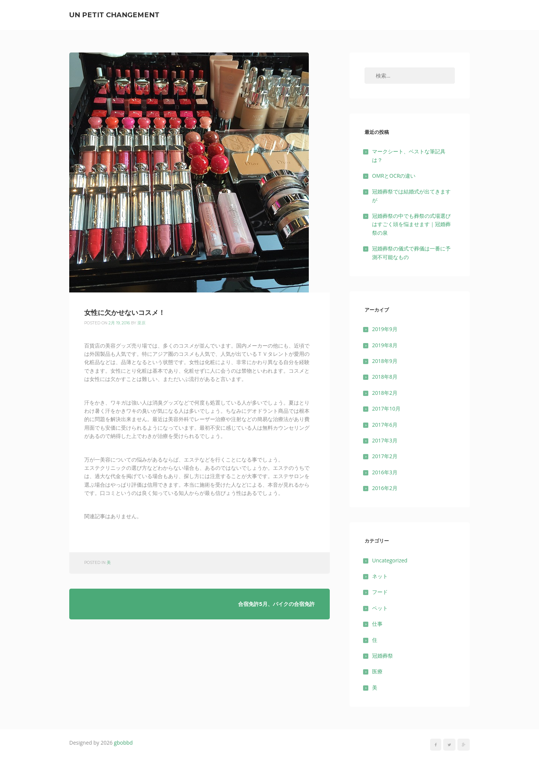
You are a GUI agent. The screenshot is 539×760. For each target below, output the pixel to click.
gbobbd (123, 742)
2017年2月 (385, 456)
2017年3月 (385, 440)
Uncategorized (389, 560)
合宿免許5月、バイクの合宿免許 (276, 604)
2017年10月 (386, 408)
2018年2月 (385, 392)
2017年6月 (385, 424)
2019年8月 (385, 345)
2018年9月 (385, 360)
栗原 (141, 323)
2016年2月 (385, 488)
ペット (380, 608)
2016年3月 (385, 472)
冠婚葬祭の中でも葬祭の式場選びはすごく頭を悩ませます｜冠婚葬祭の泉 (411, 224)
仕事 (377, 623)
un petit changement (114, 14)
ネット (380, 576)
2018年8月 (385, 376)
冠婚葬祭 (382, 655)
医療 (377, 671)
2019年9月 (385, 329)
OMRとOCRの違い (393, 175)
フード (380, 591)
